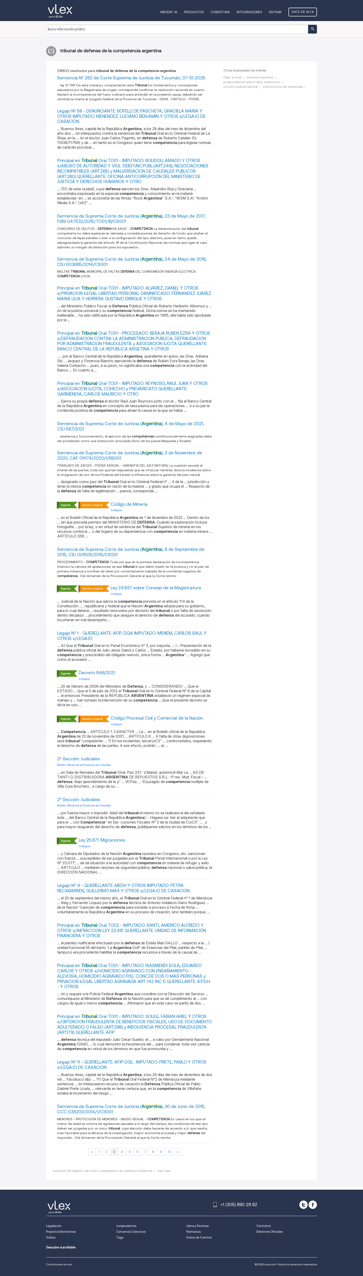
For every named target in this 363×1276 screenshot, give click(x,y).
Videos (50, 1237)
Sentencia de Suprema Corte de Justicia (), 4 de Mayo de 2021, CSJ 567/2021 (130, 426)
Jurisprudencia (126, 1226)
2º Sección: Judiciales (78, 758)
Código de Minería (129, 504)
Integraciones (249, 12)
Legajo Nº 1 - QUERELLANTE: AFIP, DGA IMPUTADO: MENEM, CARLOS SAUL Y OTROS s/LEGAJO (132, 636)
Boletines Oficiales (270, 1231)
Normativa (193, 1231)
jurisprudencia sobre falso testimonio (252, 82)
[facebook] (313, 1205)
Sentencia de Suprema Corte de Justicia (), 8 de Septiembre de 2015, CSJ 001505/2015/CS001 (130, 552)
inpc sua (164, 1171)
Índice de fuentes (199, 1237)
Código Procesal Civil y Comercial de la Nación (157, 718)
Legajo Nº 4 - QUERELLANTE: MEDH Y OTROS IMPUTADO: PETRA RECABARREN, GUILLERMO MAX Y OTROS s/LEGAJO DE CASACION (123, 888)
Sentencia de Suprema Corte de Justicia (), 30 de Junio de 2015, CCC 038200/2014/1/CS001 (131, 1109)
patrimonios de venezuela (283, 86)
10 (169, 1152)
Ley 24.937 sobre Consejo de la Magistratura (156, 587)
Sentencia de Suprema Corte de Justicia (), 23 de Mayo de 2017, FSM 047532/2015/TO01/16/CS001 (131, 219)
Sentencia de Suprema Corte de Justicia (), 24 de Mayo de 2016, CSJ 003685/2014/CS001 (131, 262)
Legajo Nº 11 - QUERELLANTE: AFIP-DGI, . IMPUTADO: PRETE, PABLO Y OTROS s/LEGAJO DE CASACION (131, 1065)
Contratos (264, 1226)
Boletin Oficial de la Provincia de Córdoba (84, 764)
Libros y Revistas (197, 1226)
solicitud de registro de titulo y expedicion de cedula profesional (102, 1171)
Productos (194, 12)
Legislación (54, 1226)
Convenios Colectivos (131, 1231)
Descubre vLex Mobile (60, 1247)
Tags (119, 1237)
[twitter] (303, 1205)
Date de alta (303, 12)
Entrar (275, 12)
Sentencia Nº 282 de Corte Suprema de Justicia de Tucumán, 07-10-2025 (131, 77)
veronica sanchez (260, 77)
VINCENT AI (168, 12)
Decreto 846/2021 (97, 672)
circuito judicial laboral (240, 86)
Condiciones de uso (59, 1264)
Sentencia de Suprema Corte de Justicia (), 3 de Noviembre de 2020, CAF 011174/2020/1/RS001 (129, 455)
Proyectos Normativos (61, 1231)
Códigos (116, 510)
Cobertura (220, 12)
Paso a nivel (232, 77)
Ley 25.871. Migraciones (102, 840)
